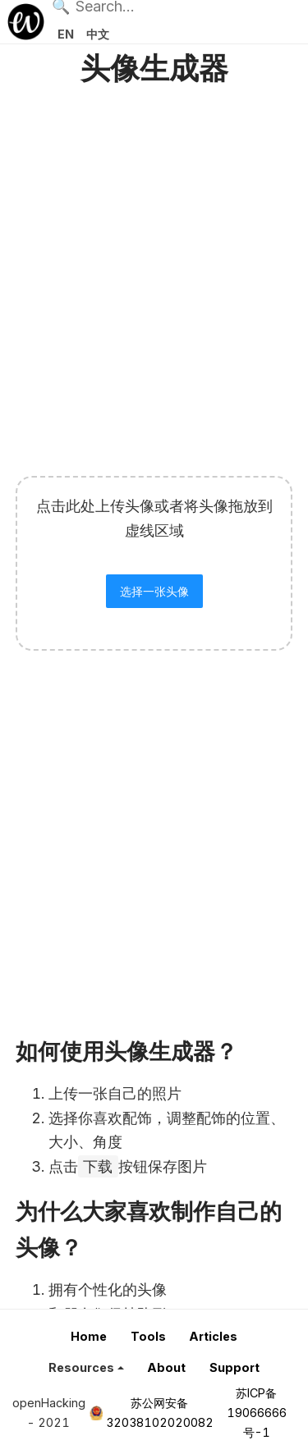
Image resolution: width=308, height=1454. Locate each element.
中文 (97, 34)
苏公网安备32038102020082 (160, 1412)
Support (234, 1367)
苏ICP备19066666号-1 (257, 1412)
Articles (213, 1336)
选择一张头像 (154, 591)
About (166, 1367)
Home (89, 1336)
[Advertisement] (154, 276)
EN (65, 34)
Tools (148, 1336)
